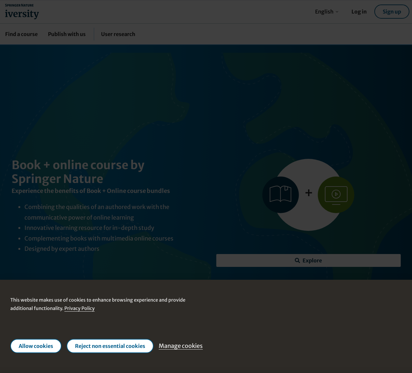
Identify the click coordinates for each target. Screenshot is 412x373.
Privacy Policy (79, 308)
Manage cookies (181, 346)
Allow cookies (36, 346)
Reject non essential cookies (110, 346)
